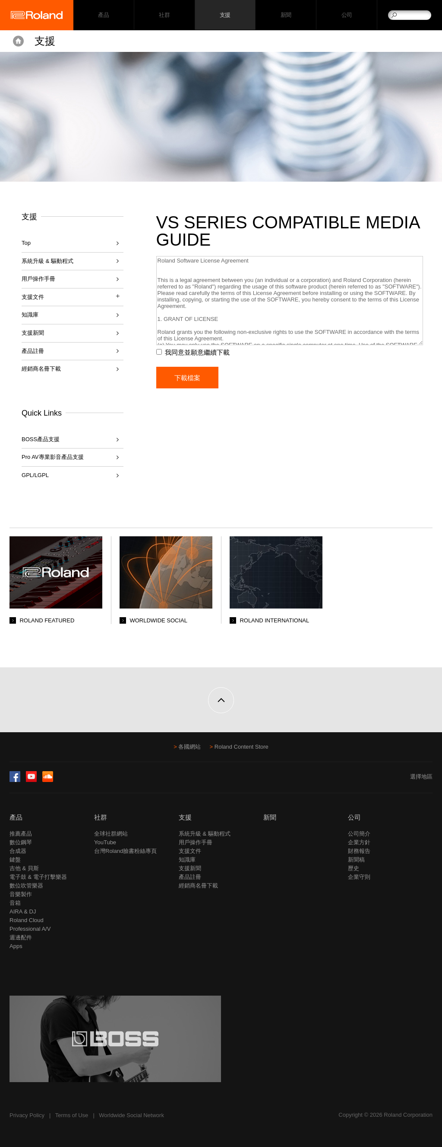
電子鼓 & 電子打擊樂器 (38, 877)
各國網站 (189, 746)
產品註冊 (33, 351)
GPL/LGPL (35, 475)
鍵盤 (15, 859)
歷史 (353, 868)
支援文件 (190, 851)
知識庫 (30, 314)
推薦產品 (20, 833)
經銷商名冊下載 (41, 368)
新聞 (286, 15)
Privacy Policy (26, 1115)
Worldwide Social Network (131, 1115)
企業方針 (359, 842)
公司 (346, 15)
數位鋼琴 (20, 842)
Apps (15, 946)
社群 (164, 15)
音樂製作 (20, 894)
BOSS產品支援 (41, 439)
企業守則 (359, 877)
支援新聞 (33, 333)
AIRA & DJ (22, 911)
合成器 (17, 851)
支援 (225, 15)
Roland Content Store (241, 746)
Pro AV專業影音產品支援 (53, 457)
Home (18, 41)
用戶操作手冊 (38, 279)
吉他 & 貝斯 (24, 868)
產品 (15, 817)
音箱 (15, 903)
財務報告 (359, 851)
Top (26, 243)
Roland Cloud (26, 920)
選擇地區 (421, 776)
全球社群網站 (111, 833)
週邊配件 (20, 937)
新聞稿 (356, 859)
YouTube (105, 842)
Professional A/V (30, 929)
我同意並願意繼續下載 (199, 352)
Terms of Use (71, 1115)
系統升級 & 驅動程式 (47, 261)
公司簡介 (359, 833)
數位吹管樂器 (26, 885)
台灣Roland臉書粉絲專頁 (125, 851)
